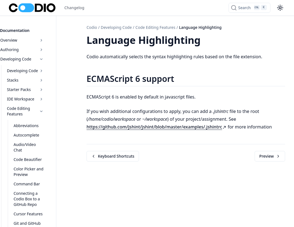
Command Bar (35, 169)
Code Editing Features (40, 105)
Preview (269, 156)
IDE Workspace (40, 96)
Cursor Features (37, 194)
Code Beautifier (36, 145)
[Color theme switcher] (280, 8)
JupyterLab (32, 213)
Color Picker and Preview (37, 157)
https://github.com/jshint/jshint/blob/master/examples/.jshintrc (157, 127)
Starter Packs (40, 86)
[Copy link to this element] (207, 41)
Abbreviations (34, 117)
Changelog (74, 7)
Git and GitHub (36, 203)
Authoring (36, 46)
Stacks (40, 77)
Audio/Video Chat (38, 135)
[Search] (249, 8)
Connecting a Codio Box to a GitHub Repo (42, 181)
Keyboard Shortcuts (112, 156)
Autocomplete (35, 126)
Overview (36, 37)
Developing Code (36, 56)
